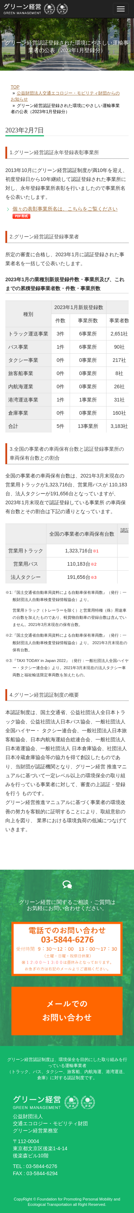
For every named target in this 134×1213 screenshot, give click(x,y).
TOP (15, 87)
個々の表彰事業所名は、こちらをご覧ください (65, 209)
